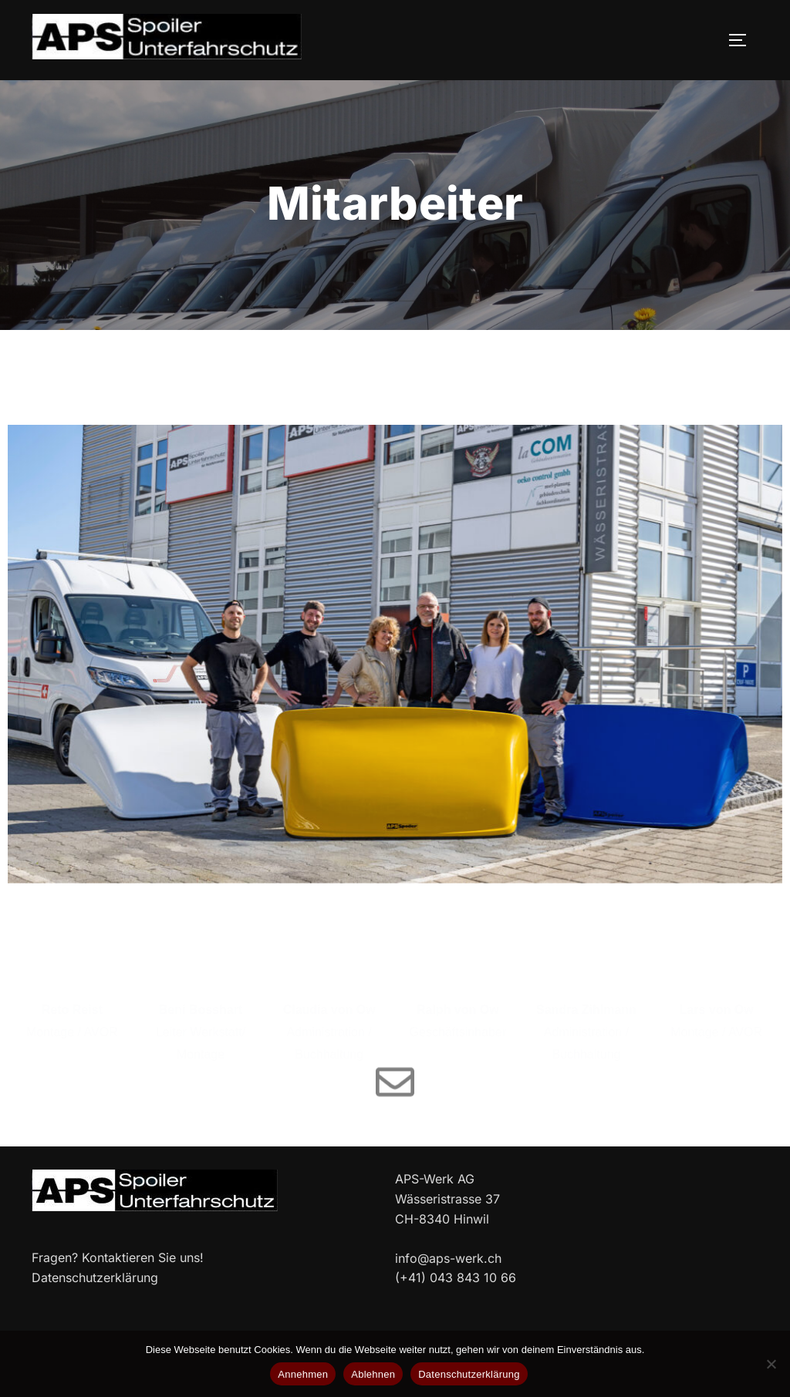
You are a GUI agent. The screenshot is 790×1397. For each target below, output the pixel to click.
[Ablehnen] (770, 1364)
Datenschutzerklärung (468, 1374)
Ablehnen (373, 1374)
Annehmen (303, 1374)
